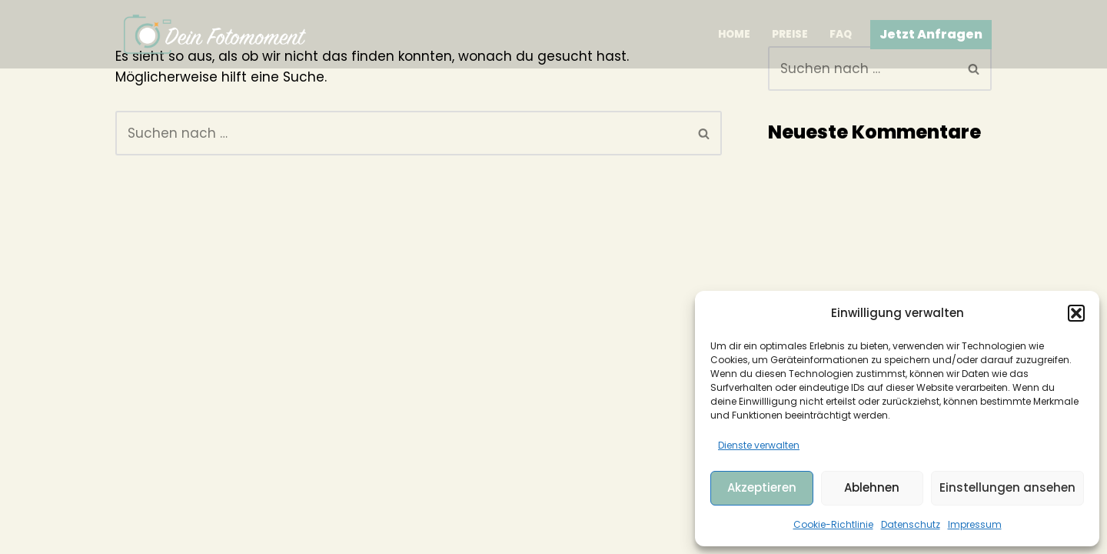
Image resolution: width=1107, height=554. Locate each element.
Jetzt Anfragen (930, 34)
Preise (790, 34)
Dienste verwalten (759, 445)
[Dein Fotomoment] (215, 34)
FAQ (840, 34)
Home (734, 34)
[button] (1076, 313)
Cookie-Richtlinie (833, 524)
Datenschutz (910, 524)
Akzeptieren (761, 487)
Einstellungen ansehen (1007, 487)
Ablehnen (871, 487)
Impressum (975, 524)
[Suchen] (401, 133)
